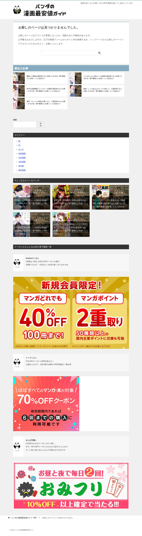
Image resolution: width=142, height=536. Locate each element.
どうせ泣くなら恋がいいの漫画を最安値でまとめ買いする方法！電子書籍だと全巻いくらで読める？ (102, 77)
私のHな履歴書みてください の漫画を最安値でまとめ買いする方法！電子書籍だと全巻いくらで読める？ (46, 90)
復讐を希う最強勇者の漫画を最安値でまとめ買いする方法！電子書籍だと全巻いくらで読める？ (71, 203)
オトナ (21, 149)
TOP (24, 518)
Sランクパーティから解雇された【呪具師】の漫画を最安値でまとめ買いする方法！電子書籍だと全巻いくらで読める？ (109, 203)
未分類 (21, 166)
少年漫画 (22, 162)
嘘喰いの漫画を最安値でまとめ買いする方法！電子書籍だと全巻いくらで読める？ (46, 77)
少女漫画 (22, 158)
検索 (15, 120)
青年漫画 (22, 170)
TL (19, 145)
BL (19, 141)
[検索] (71, 52)
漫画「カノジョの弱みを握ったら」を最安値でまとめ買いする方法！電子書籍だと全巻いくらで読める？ (46, 102)
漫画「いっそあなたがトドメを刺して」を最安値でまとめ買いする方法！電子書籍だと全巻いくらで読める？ (102, 90)
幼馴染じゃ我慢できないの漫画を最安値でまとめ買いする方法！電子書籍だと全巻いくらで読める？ (31, 203)
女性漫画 (22, 153)
